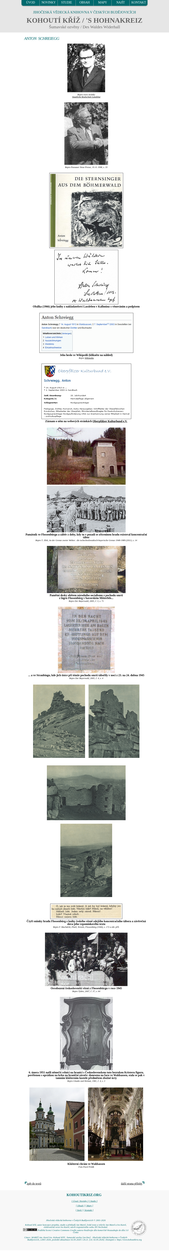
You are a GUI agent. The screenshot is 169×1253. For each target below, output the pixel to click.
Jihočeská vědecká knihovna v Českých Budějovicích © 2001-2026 (75, 1220)
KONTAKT (138, 2)
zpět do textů (34, 1183)
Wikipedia (89, 358)
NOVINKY (48, 2)
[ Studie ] (93, 1201)
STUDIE (66, 2)
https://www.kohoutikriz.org (129, 1240)
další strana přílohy (131, 1183)
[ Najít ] (79, 1210)
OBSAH (84, 2)
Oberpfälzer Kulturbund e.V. (110, 421)
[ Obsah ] (80, 1205)
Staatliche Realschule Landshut (86, 97)
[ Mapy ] (89, 1205)
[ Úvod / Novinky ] (80, 1201)
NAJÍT (120, 2)
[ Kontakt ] (88, 1210)
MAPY (102, 2)
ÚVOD (30, 2)
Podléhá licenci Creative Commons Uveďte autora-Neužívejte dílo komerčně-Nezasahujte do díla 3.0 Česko (75, 1231)
